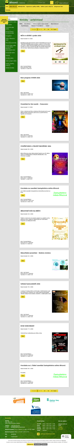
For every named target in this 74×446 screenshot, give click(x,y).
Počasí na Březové (63, 3)
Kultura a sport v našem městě (40, 23)
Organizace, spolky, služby (33, 6)
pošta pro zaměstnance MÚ (48, 434)
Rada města (9, 24)
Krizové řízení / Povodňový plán (10, 32)
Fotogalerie (9, 36)
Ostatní (47, 25)
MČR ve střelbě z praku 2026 (31, 35)
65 (51, 29)
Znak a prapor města (11, 61)
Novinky (24, 15)
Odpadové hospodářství (37, 25)
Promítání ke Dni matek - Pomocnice (34, 104)
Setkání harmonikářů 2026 (30, 284)
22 (44, 29)
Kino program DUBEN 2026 (30, 78)
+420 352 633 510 (15, 425)
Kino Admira (27, 23)
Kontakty (8, 10)
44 (48, 29)
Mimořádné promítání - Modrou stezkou (36, 253)
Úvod (7, 6)
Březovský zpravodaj (11, 42)
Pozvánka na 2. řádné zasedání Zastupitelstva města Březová (43, 365)
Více (23, 51)
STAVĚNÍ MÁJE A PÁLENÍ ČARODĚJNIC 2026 (36, 146)
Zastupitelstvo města (11, 22)
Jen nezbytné (37, 444)
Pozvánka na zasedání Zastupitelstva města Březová (40, 188)
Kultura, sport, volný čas (47, 6)
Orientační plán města (10, 28)
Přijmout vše (30, 444)
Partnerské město (10, 52)
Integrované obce (58, 6)
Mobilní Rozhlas (10, 68)
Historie (8, 55)
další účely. (64, 440)
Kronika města (9, 58)
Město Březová (13, 6)
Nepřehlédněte (24, 25)
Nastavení (44, 444)
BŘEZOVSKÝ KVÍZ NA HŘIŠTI (30, 211)
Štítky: (21, 23)
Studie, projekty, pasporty (10, 64)
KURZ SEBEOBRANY (27, 326)
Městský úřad (21, 6)
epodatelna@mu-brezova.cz (18, 427)
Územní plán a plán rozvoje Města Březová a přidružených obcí (11, 48)
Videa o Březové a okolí (10, 39)
